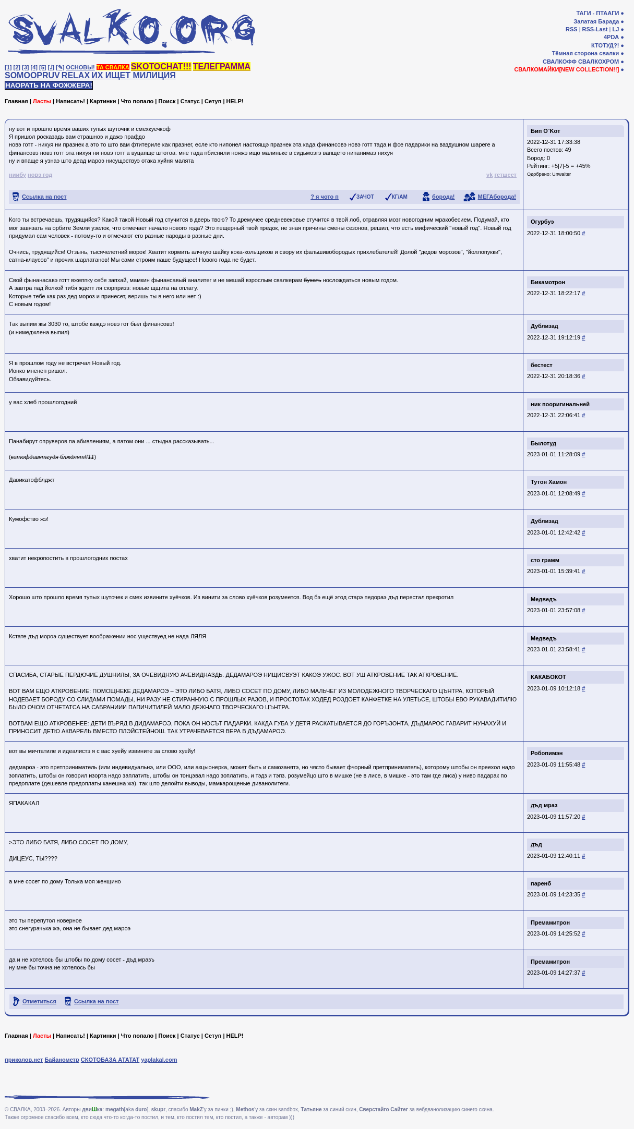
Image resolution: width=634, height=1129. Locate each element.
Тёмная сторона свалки (585, 53)
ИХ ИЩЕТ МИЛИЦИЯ (133, 75)
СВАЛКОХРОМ (598, 61)
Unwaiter (561, 174)
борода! (443, 196)
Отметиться (39, 1001)
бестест (542, 365)
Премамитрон (550, 922)
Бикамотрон (548, 282)
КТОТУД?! (605, 45)
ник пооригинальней (560, 404)
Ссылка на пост (44, 196)
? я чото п (324, 196)
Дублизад (544, 326)
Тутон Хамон (549, 482)
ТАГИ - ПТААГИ (597, 13)
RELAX (76, 75)
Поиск (166, 101)
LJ (615, 29)
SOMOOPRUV (32, 75)
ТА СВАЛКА (113, 67)
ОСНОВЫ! (80, 67)
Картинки (103, 101)
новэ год (40, 175)
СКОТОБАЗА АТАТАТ (110, 1060)
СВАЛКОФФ (560, 61)
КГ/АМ (400, 197)
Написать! (70, 101)
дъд (536, 844)
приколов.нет (24, 1060)
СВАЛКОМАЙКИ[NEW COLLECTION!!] (566, 69)
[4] (34, 67)
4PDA (611, 37)
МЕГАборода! (497, 196)
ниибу (17, 175)
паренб (541, 883)
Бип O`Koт (545, 131)
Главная (16, 101)
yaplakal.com (159, 1060)
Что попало (137, 101)
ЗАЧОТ (365, 197)
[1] (8, 67)
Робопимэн (547, 753)
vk (489, 175)
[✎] (60, 67)
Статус (190, 101)
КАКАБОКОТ (548, 677)
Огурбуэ (542, 221)
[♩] (51, 67)
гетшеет (505, 175)
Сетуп (213, 101)
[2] (17, 67)
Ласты (42, 101)
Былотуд (543, 443)
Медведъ (544, 599)
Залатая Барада (596, 21)
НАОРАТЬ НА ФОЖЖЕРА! (48, 85)
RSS (572, 29)
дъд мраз (544, 805)
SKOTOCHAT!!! (161, 66)
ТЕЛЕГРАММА (221, 66)
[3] (25, 67)
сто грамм (545, 560)
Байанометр (61, 1060)
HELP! (235, 101)
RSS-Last (595, 29)
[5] (42, 67)
